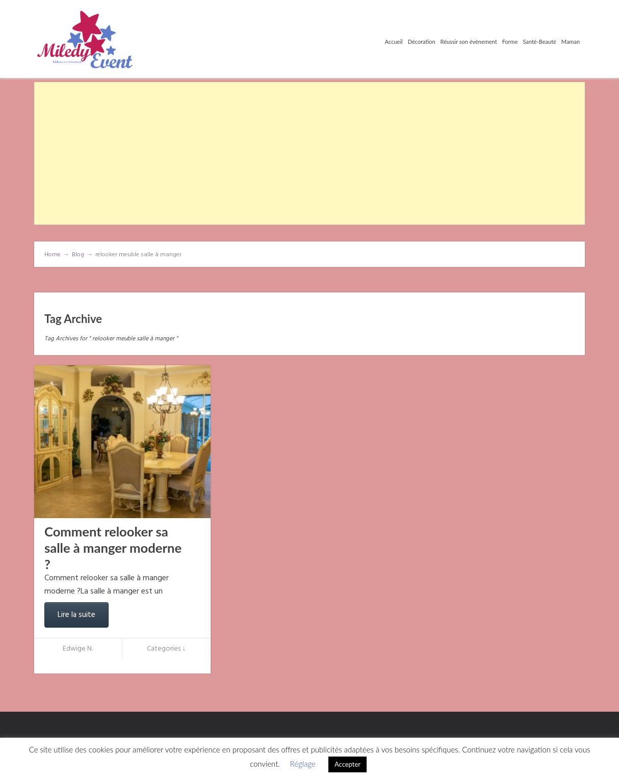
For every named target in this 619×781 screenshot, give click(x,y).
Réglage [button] (303, 763)
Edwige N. (78, 649)
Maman (570, 41)
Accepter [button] (347, 764)
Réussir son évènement (469, 41)
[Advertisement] (309, 153)
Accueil (394, 41)
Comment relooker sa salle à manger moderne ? (113, 548)
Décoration (421, 41)
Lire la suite (76, 615)
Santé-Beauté (539, 41)
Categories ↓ (166, 649)
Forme (510, 41)
